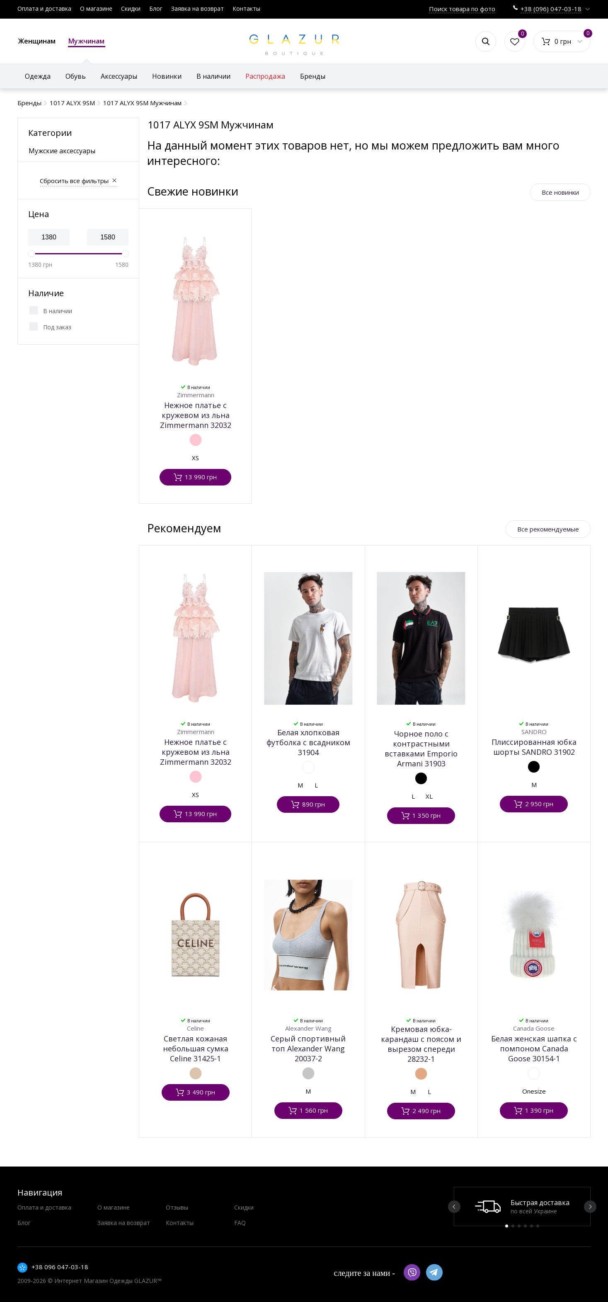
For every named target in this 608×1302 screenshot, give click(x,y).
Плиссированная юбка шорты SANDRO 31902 (534, 747)
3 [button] (519, 1226)
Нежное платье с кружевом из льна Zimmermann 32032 (195, 415)
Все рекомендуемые (548, 529)
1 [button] (506, 1226)
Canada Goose (534, 1028)
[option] (522, 1206)
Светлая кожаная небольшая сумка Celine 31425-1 (195, 1048)
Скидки (130, 8)
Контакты (246, 8)
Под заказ (57, 327)
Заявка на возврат (197, 8)
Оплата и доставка (44, 8)
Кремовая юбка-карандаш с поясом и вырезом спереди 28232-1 (421, 1044)
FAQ (240, 1223)
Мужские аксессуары (62, 150)
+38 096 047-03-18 (59, 1267)
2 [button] (512, 1226)
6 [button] (537, 1226)
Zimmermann (195, 395)
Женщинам (37, 41)
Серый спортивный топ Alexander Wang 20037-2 (308, 1048)
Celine (195, 1028)
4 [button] (525, 1226)
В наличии (57, 311)
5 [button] (531, 1226)
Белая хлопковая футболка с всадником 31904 (308, 742)
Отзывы (177, 1207)
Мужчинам (86, 41)
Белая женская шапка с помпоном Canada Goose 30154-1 (534, 1048)
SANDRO (534, 731)
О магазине (96, 8)
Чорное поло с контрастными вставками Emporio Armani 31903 (421, 748)
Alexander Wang (308, 1028)
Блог (155, 8)
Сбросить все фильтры (74, 180)
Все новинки (560, 192)
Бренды (312, 76)
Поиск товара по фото (462, 9)
